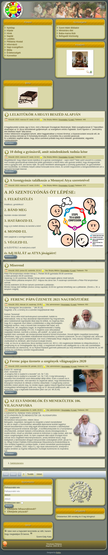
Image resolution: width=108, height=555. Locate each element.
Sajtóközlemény (17, 463)
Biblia (9, 50)
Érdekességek (14, 52)
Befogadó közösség (68, 36)
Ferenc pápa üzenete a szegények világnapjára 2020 (48, 361)
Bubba (58, 552)
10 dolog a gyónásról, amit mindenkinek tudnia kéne (48, 152)
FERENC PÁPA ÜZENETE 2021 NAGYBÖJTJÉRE (49, 299)
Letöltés (10, 39)
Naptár (10, 36)
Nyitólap (11, 28)
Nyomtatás (63, 119)
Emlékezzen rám (12, 502)
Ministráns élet (66, 30)
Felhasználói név (12, 487)
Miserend (17, 265)
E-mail (71, 119)
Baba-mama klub (67, 33)
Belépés (8, 506)
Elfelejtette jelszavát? (17, 511)
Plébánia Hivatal (15, 41)
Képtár (10, 30)
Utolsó (39, 474)
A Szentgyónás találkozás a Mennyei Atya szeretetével (49, 180)
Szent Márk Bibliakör (69, 28)
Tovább (30, 474)
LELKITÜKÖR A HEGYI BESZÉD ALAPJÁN (45, 114)
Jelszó (7, 495)
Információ (12, 44)
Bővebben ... (10, 143)
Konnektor (12, 55)
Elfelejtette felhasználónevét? (21, 509)
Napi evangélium (15, 47)
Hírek (9, 33)
